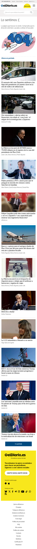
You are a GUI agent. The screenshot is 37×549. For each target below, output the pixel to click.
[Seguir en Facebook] (12, 491)
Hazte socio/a (27, 6)
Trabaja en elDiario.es (19, 510)
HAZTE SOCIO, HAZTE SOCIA (17, 473)
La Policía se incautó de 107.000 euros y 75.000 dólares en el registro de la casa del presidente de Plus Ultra (17, 150)
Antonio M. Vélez (6, 122)
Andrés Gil (4, 375)
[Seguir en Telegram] (16, 491)
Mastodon (19, 544)
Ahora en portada (7, 58)
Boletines (18, 539)
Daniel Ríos (26, 187)
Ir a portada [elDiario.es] (18, 444)
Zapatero (13, 1)
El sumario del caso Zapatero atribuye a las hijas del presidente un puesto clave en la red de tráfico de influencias (18, 85)
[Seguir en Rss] (6, 494)
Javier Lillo (22, 89)
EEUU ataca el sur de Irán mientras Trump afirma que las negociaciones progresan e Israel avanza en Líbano (18, 371)
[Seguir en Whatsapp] (30, 491)
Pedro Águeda (14, 89)
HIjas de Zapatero (19, 1)
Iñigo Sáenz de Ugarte (7, 342)
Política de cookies (18, 530)
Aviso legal (18, 518)
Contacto (18, 533)
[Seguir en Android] (6, 483)
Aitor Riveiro (5, 187)
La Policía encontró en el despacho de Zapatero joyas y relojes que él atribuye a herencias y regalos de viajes (17, 281)
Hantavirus (26, 1)
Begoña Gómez (32, 1)
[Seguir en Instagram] (19, 491)
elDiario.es (4, 220)
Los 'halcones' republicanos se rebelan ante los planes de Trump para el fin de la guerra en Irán (18, 404)
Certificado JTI (19, 542)
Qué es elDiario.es (18, 504)
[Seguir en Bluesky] (6, 491)
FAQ (18, 524)
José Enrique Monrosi (15, 187)
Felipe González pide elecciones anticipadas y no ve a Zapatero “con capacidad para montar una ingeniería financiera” (18, 216)
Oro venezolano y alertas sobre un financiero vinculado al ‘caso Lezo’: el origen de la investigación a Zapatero (15, 117)
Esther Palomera (6, 314)
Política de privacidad (18, 521)
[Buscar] (31, 12)
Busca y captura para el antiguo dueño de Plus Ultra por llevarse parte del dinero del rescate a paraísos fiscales (17, 248)
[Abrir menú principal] (34, 5)
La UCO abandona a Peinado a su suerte (16, 340)
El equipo (18, 507)
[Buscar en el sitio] (16, 12)
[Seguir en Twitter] (9, 491)
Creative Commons (18, 516)
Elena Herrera (5, 89)
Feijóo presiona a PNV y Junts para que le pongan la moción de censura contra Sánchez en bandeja (17, 183)
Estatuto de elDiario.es (18, 513)
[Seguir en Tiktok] (27, 491)
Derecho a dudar (7, 312)
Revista (18, 536)
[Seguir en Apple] (9, 483)
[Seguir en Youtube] (22, 491)
